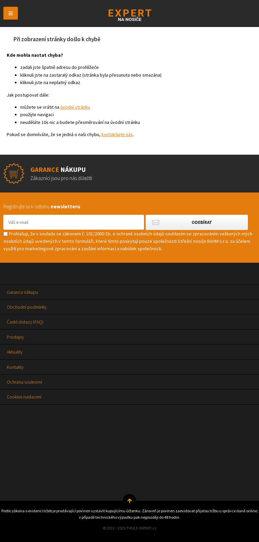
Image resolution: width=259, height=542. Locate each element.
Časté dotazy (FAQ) (25, 322)
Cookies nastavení (24, 397)
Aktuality (15, 352)
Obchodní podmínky (27, 307)
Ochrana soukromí (24, 382)
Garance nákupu (22, 292)
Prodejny (15, 337)
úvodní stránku (75, 107)
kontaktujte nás (117, 134)
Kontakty (15, 367)
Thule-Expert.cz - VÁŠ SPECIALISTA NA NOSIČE (129, 15)
